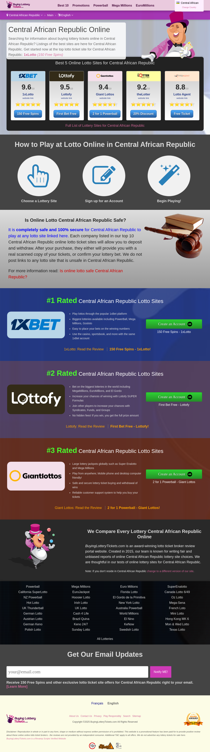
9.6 (26, 87)
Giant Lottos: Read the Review (78, 526)
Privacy (97, 716)
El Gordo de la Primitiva (129, 615)
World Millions (129, 631)
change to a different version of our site (178, 563)
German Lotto (32, 631)
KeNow (129, 642)
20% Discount (143, 113)
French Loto (177, 625)
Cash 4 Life (81, 631)
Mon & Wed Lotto (177, 642)
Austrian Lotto (32, 636)
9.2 (142, 87)
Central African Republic (25, 15)
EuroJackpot (81, 609)
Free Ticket (182, 113)
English (66, 15)
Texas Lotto (177, 647)
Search (127, 716)
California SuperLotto (32, 609)
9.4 (103, 87)
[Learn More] (17, 686)
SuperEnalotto (177, 604)
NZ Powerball (32, 615)
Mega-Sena (177, 620)
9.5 (65, 87)
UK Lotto (81, 625)
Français (97, 703)
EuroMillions (145, 5)
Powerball (100, 5)
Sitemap (136, 716)
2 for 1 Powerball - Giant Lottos (192, 479)
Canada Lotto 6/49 (177, 609)
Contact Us (86, 716)
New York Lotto (129, 620)
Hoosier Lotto (81, 615)
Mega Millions (122, 5)
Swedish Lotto (129, 647)
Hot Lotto (33, 620)
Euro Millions (129, 604)
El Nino (129, 636)
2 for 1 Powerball (105, 113)
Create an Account (190, 324)
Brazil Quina (81, 636)
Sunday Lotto (81, 647)
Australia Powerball (129, 625)
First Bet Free (66, 113)
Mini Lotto (177, 631)
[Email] (77, 672)
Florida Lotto (129, 609)
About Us (74, 716)
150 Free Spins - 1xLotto (191, 329)
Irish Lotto (81, 620)
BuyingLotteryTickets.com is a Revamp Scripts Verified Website (36, 738)
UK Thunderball (33, 625)
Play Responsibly (112, 716)
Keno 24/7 (81, 642)
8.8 (180, 87)
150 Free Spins (28, 113)
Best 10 (63, 5)
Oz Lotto (177, 615)
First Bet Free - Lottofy (192, 402)
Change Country (189, 7)
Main (50, 15)
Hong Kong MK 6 (177, 636)
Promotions (81, 5)
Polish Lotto (33, 647)
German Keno (33, 642)
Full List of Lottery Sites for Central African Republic (105, 125)
